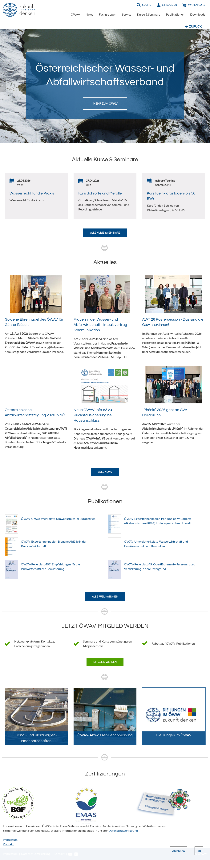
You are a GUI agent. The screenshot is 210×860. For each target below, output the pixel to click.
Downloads (197, 14)
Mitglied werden (105, 661)
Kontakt (8, 844)
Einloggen (169, 4)
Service (126, 14)
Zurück (195, 26)
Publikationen (175, 14)
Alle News (105, 471)
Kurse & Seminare (148, 14)
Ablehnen (178, 851)
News (89, 14)
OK (199, 851)
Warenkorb (196, 4)
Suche (146, 4)
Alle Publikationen (105, 596)
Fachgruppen (107, 14)
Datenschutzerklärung (123, 830)
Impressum (10, 839)
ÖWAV (75, 14)
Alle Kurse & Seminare (105, 232)
